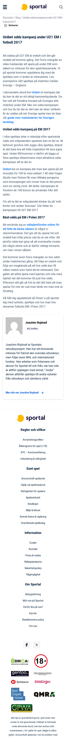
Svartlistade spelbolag (33, 523)
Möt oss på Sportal (33, 601)
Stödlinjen (33, 504)
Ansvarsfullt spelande (33, 478)
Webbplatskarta (33, 562)
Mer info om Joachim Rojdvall (25, 393)
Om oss (33, 626)
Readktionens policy (33, 620)
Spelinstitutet (33, 498)
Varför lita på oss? (33, 607)
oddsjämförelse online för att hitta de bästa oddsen (31, 227)
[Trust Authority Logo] (21, 673)
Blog (17, 18)
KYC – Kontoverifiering (33, 452)
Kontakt (33, 549)
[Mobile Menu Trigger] (5, 7)
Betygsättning (33, 594)
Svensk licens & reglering (33, 517)
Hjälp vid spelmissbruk (33, 485)
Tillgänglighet (33, 574)
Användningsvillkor (33, 440)
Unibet (36, 92)
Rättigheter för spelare (33, 491)
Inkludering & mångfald (33, 459)
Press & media (33, 555)
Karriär (33, 613)
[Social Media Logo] (26, 644)
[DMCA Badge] (21, 661)
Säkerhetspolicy (33, 568)
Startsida (8, 18)
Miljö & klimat (33, 510)
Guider (33, 543)
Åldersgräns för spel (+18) (33, 446)
